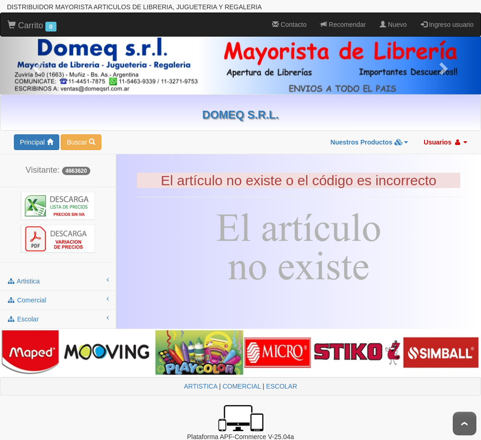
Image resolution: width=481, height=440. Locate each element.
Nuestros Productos (369, 142)
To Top (464, 423)
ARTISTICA (200, 386)
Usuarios (445, 142)
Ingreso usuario (447, 24)
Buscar (81, 142)
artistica (58, 281)
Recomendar (343, 24)
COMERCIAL (242, 386)
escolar (58, 318)
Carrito (31, 25)
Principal (36, 142)
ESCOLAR (281, 386)
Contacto (289, 24)
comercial (58, 299)
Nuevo (393, 24)
